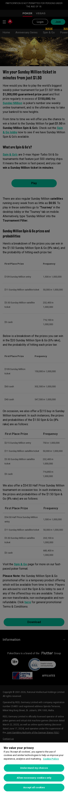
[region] (34, 768)
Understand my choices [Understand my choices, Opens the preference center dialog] (34, 768)
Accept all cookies (34, 787)
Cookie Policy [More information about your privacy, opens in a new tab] (51, 758)
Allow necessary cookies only (34, 777)
